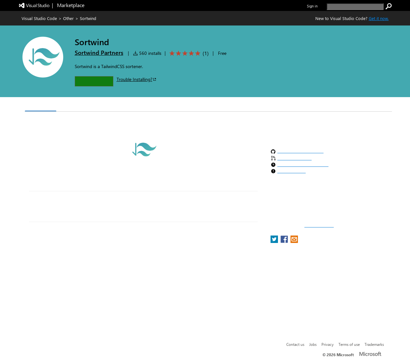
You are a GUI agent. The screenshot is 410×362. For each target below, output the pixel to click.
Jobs (313, 344)
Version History (79, 105)
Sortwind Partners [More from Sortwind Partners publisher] (99, 52)
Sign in (312, 6)
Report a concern (319, 225)
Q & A (114, 105)
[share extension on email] (294, 241)
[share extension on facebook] (285, 241)
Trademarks (374, 344)
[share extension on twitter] (275, 241)
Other (68, 18)
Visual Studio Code (39, 18)
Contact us (295, 344)
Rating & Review (149, 105)
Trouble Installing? (137, 79)
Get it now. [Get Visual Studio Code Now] (379, 18)
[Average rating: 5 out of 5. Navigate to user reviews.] (188, 53)
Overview (40, 105)
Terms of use (349, 344)
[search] (355, 6)
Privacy (327, 344)
